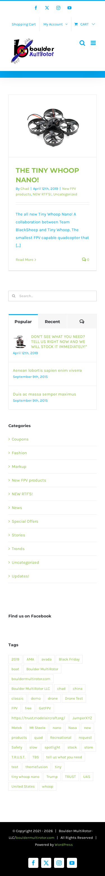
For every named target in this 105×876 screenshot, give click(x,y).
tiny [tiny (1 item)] (58, 767)
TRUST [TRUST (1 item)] (70, 777)
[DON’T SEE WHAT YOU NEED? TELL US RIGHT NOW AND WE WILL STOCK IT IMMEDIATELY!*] (20, 337)
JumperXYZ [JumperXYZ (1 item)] (82, 718)
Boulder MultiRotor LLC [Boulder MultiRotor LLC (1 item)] (30, 688)
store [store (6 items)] (88, 747)
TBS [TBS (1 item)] (35, 757)
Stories (18, 535)
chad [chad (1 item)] (61, 688)
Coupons (20, 439)
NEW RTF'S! (42, 194)
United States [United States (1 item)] (23, 786)
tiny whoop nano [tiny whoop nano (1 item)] (25, 777)
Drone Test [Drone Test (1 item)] (74, 698)
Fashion (19, 452)
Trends (18, 548)
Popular (23, 321)
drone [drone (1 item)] (53, 698)
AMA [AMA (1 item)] (30, 659)
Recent (52, 321)
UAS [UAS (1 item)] (86, 777)
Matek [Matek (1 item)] (16, 728)
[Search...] (52, 296)
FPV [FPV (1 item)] (14, 708)
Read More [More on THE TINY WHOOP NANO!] (24, 259)
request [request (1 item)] (85, 737)
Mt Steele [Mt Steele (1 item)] (37, 728)
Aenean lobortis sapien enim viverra (47, 370)
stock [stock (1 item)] (72, 747)
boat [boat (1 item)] (15, 669)
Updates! (20, 576)
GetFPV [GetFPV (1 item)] (45, 708)
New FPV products (29, 480)
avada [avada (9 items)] (46, 659)
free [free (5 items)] (28, 708)
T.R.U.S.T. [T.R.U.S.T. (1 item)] (18, 757)
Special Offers (25, 521)
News (17, 507)
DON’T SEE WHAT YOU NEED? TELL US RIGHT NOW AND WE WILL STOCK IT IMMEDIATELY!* (59, 341)
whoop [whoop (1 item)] (47, 786)
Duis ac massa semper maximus (44, 394)
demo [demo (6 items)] (36, 698)
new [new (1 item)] (87, 728)
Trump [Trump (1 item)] (52, 777)
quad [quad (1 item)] (38, 737)
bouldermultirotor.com (35, 837)
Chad (24, 188)
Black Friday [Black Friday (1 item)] (69, 659)
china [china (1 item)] (77, 688)
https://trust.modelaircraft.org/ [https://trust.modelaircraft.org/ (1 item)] (38, 718)
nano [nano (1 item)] (57, 728)
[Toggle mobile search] (82, 43)
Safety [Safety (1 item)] (16, 747)
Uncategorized (65, 194)
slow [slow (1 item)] (33, 747)
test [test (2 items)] (14, 767)
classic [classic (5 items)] (17, 698)
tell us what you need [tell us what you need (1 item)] (64, 757)
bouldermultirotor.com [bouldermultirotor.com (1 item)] (30, 679)
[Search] (13, 296)
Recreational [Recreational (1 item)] (60, 737)
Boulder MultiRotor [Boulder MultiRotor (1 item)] (42, 669)
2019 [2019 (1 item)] (15, 659)
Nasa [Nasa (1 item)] (72, 728)
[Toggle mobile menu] (94, 43)
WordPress (64, 844)
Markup (19, 466)
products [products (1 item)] (19, 737)
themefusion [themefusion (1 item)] (36, 767)
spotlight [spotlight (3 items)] (52, 747)
